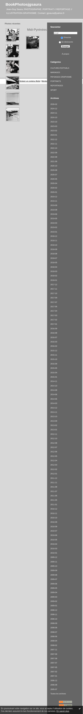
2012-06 (53, 452)
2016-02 (53, 346)
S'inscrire (66, 37)
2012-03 (53, 465)
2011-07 (53, 491)
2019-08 (53, 210)
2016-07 (53, 337)
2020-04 (53, 183)
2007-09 (53, 654)
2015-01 (53, 377)
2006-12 (53, 680)
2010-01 (53, 553)
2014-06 (53, 394)
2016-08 (53, 333)
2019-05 (53, 218)
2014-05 (53, 399)
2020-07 (53, 175)
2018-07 (53, 258)
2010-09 (53, 522)
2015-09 (53, 364)
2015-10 (53, 359)
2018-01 (53, 280)
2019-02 (53, 227)
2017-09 (53, 298)
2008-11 (53, 614)
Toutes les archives (58, 694)
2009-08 (53, 575)
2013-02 (53, 425)
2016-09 (53, 329)
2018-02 (53, 276)
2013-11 (53, 412)
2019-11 (53, 201)
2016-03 (53, 342)
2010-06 (53, 535)
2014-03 (53, 403)
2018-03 (53, 271)
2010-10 (53, 518)
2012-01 (53, 474)
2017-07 (53, 302)
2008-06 (53, 636)
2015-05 (53, 368)
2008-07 (53, 632)
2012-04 (53, 460)
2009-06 (53, 584)
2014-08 (53, 390)
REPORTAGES (56, 86)
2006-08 (53, 685)
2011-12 (53, 478)
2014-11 (53, 381)
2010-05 (53, 540)
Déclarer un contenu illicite (29, 81)
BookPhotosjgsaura (23, 4)
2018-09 (53, 249)
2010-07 (53, 531)
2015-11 (53, 355)
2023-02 (53, 131)
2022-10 (53, 148)
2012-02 (53, 469)
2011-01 (53, 505)
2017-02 (53, 320)
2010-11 (53, 513)
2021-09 (53, 161)
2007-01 (53, 676)
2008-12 (53, 610)
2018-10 (53, 245)
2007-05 (53, 667)
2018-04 (53, 267)
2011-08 (53, 487)
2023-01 (53, 135)
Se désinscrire (66, 42)
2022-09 (53, 153)
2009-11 (53, 562)
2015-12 (53, 351)
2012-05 (53, 456)
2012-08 (53, 443)
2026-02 (53, 104)
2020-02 (53, 188)
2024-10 (53, 117)
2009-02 (53, 601)
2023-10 (53, 122)
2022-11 (53, 144)
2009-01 (53, 606)
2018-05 (53, 263)
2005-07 (53, 689)
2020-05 (53, 179)
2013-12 (53, 408)
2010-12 (53, 509)
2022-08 (53, 157)
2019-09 (53, 205)
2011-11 (53, 483)
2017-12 (53, 285)
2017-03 (53, 315)
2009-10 (53, 566)
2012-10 (53, 438)
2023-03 (53, 126)
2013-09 (53, 421)
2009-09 (53, 570)
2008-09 (53, 623)
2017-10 (53, 293)
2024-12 (53, 109)
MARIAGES (55, 72)
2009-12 (53, 557)
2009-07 (53, 579)
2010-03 (53, 549)
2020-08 (53, 170)
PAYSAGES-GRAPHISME (61, 77)
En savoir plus (62, 711)
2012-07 (53, 447)
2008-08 (53, 628)
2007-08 (53, 658)
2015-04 (53, 373)
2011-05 (53, 500)
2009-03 (53, 597)
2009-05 (53, 588)
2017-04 (53, 311)
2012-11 (53, 434)
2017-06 (53, 307)
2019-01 (53, 232)
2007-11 (53, 650)
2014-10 (53, 386)
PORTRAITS (55, 81)
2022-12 (53, 139)
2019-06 (53, 214)
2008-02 (53, 645)
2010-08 (53, 527)
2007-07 (53, 663)
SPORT (53, 90)
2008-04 (53, 641)
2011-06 (53, 496)
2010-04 (53, 544)
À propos (65, 54)
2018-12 (53, 236)
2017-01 (53, 324)
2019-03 (53, 223)
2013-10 (53, 416)
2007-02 (53, 672)
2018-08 (53, 254)
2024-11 (53, 113)
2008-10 (53, 619)
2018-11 (53, 241)
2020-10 (53, 166)
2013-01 (53, 430)
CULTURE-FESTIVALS (59, 68)
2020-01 (53, 192)
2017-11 (53, 289)
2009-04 (53, 592)
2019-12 (53, 197)
